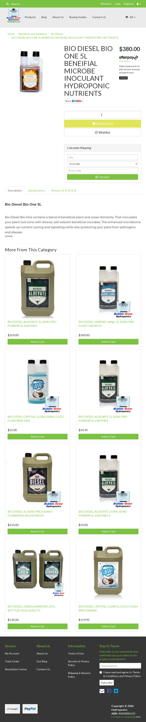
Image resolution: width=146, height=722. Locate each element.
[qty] (102, 157)
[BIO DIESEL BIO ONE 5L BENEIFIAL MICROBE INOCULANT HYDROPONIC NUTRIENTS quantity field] (102, 115)
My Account (12, 653)
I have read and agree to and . (120, 674)
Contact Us (99, 17)
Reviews (63, 190)
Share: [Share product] (74, 101)
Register (129, 3)
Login (117, 3)
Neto (138, 717)
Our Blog (41, 661)
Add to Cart (102, 123)
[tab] (15, 190)
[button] (102, 132)
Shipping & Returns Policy (79, 674)
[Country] (102, 164)
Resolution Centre (16, 669)
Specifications (36, 190)
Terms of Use (76, 653)
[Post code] (102, 170)
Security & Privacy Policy (78, 663)
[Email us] (101, 691)
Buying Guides (78, 17)
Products (30, 17)
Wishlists (106, 3)
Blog (44, 17)
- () (130, 17)
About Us (58, 17)
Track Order (12, 661)
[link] (109, 691)
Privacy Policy (132, 676)
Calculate (103, 176)
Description (15, 190)
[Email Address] (120, 666)
